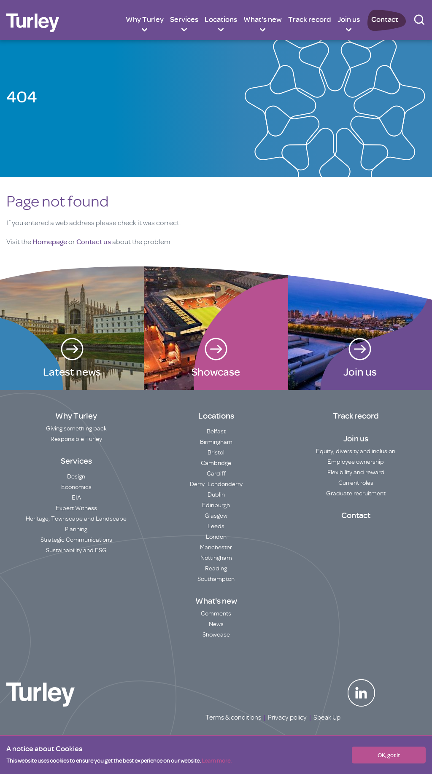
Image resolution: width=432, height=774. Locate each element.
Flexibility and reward (355, 472)
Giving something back (76, 428)
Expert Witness (76, 508)
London (216, 536)
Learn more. (217, 761)
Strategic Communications (76, 539)
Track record (309, 19)
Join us (349, 19)
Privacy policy (287, 717)
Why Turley (145, 19)
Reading (216, 568)
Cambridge (216, 463)
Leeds (216, 526)
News (216, 624)
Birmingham (216, 442)
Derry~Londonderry (216, 484)
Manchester (216, 547)
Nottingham (216, 558)
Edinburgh (216, 505)
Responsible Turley (76, 439)
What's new (262, 19)
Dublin (216, 494)
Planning (76, 529)
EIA (76, 497)
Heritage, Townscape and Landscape (76, 518)
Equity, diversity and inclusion (355, 451)
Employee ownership (355, 461)
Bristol (216, 452)
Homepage (49, 242)
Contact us (93, 242)
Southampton (216, 579)
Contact (384, 19)
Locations (221, 19)
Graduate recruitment (356, 493)
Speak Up (326, 717)
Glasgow (216, 515)
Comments (216, 613)
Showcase (216, 634)
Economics (76, 487)
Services (184, 19)
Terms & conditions (233, 717)
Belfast (216, 431)
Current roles (355, 482)
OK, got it (389, 755)
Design (76, 476)
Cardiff (216, 473)
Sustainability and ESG (76, 550)
